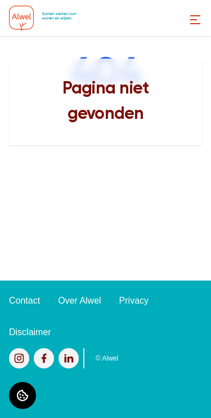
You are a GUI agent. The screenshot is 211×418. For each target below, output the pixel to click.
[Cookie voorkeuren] (22, 395)
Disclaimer (30, 332)
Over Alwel (79, 300)
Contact (24, 300)
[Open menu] (195, 19)
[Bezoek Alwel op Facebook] (44, 358)
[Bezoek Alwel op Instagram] (19, 358)
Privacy (134, 300)
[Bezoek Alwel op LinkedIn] (69, 358)
